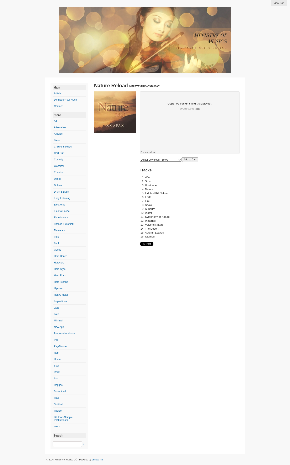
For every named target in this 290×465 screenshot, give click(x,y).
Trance (58, 410)
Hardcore (59, 262)
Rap (56, 352)
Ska (56, 378)
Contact (58, 106)
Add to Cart (190, 159)
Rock (57, 372)
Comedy (58, 159)
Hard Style (60, 269)
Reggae (58, 385)
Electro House (62, 211)
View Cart (279, 3)
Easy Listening (62, 198)
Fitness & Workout (64, 224)
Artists (57, 93)
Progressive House (64, 333)
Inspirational (61, 301)
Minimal (58, 320)
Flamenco (59, 230)
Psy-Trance (60, 346)
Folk (56, 236)
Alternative (60, 127)
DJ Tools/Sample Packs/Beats (63, 419)
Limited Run (98, 459)
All (55, 120)
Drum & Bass (61, 191)
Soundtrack (60, 391)
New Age (59, 327)
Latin (56, 314)
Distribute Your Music (66, 99)
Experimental (61, 217)
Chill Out (59, 153)
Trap (56, 397)
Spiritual (58, 404)
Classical (59, 166)
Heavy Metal (61, 294)
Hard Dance (60, 256)
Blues (57, 140)
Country (58, 172)
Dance (57, 178)
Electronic (59, 204)
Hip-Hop (58, 288)
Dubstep (58, 185)
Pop (56, 339)
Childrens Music (63, 146)
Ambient (58, 133)
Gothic (57, 249)
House (57, 359)
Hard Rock (60, 275)
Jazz (56, 307)
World (57, 426)
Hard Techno (61, 281)
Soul (56, 365)
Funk (57, 243)
